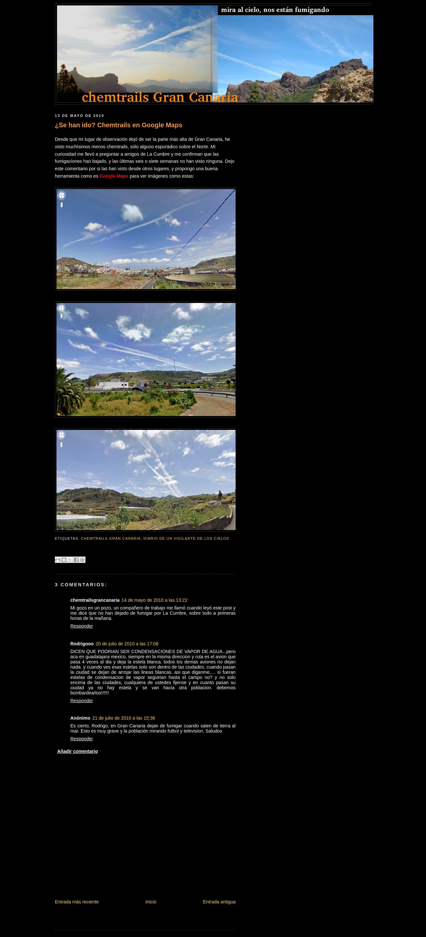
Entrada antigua (219, 901)
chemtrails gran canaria (111, 538)
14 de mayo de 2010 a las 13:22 (155, 600)
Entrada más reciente (77, 901)
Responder (81, 626)
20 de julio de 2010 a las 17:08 (127, 643)
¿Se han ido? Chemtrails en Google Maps (118, 125)
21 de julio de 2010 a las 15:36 (123, 718)
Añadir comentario (77, 751)
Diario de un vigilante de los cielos (186, 538)
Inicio (151, 901)
